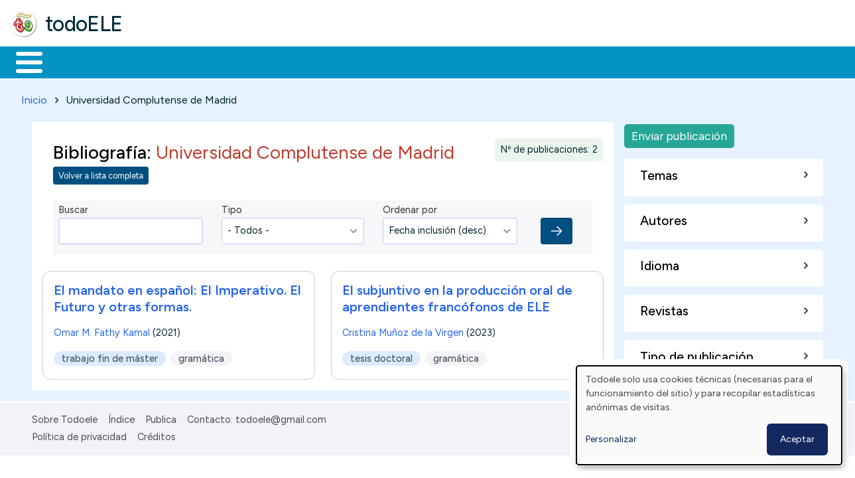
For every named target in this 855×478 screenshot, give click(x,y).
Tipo (232, 208)
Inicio (22, 61)
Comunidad (485, 61)
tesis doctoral (381, 356)
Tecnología (396, 61)
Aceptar (797, 439)
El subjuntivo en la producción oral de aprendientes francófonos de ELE (457, 295)
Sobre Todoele (65, 417)
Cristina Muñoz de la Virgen (403, 330)
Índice (121, 417)
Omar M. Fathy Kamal (102, 330)
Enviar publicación (679, 133)
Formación (159, 61)
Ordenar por (410, 208)
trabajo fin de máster (110, 356)
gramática (201, 356)
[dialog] (709, 415)
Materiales (74, 61)
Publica (160, 417)
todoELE (84, 24)
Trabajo (239, 61)
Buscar (545, 61)
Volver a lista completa (100, 174)
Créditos (156, 434)
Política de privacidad (79, 434)
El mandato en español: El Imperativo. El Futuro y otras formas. (177, 295)
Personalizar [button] (611, 439)
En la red (313, 61)
